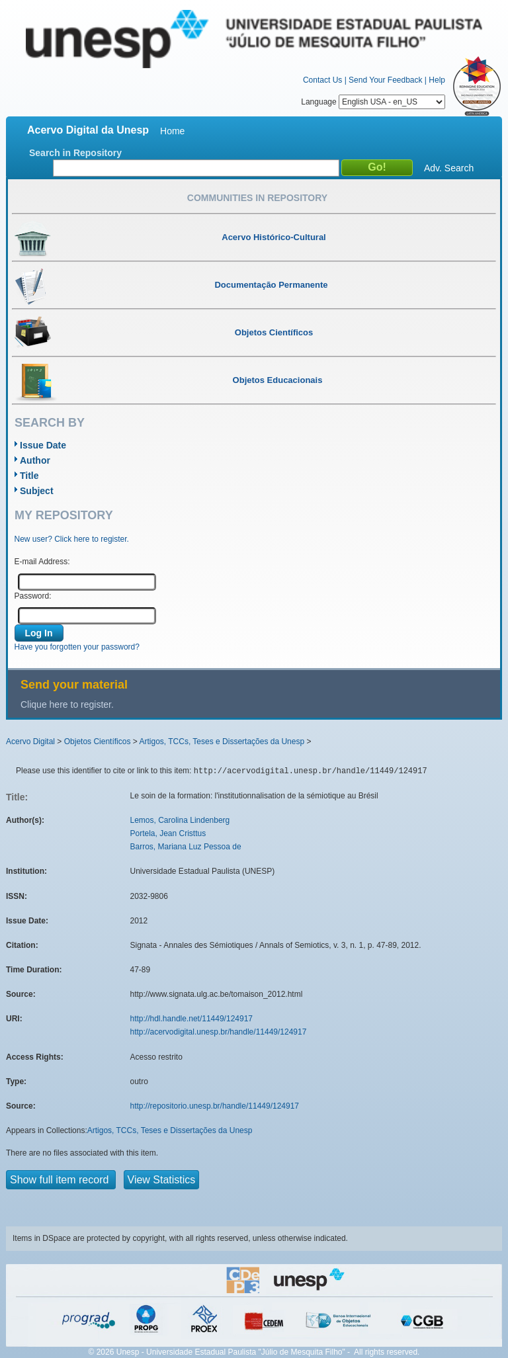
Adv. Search (449, 168)
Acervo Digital (30, 741)
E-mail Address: (42, 561)
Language (373, 101)
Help (437, 80)
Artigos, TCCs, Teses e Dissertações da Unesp (221, 741)
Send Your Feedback (385, 80)
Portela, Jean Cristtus (168, 833)
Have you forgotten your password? (77, 647)
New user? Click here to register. (72, 539)
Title (29, 475)
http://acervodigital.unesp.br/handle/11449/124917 (218, 1032)
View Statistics (162, 1179)
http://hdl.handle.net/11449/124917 (191, 1018)
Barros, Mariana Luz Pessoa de (185, 846)
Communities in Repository (257, 197)
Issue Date (43, 445)
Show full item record (61, 1179)
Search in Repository (75, 153)
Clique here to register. (67, 704)
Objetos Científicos (97, 741)
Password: (33, 596)
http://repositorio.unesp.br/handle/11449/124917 (215, 1106)
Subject (37, 491)
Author (35, 460)
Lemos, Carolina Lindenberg (180, 820)
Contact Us (322, 80)
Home (172, 131)
